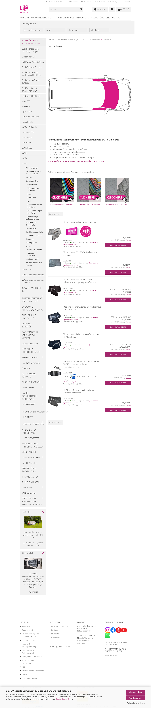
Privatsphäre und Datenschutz (33, 672)
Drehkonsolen (30, 345)
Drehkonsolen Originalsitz (31, 225)
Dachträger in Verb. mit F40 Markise (33, 174)
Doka (29, 196)
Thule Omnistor (31, 483)
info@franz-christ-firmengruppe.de (85, 640)
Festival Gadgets (31, 364)
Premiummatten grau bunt (89, 206)
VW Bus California (29, 128)
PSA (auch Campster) (30, 118)
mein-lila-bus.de (112, 657)
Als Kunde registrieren (59, 628)
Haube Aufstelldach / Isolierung (30, 397)
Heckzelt (29, 179)
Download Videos (28, 642)
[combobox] (55, 215)
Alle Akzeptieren (135, 692)
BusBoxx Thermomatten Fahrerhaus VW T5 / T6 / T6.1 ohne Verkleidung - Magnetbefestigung (81, 366)
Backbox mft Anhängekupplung (32, 310)
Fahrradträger (31, 230)
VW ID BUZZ (27, 149)
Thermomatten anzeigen (33, 191)
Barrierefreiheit (27, 632)
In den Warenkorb (118, 247)
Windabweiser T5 (32, 261)
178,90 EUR (33, 594)
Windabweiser (29, 494)
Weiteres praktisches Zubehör (34, 265)
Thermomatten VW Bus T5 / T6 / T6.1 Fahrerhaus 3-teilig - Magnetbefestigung (79, 282)
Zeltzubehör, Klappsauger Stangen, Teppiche (32, 503)
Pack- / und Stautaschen (30, 256)
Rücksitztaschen (32, 182)
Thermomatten (31, 186)
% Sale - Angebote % (32, 291)
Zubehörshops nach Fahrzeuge (31, 44)
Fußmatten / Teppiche (29, 377)
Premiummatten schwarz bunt (62, 206)
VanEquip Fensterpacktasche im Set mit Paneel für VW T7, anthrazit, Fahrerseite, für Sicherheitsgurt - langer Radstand (33, 582)
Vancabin (27, 489)
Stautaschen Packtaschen (29, 471)
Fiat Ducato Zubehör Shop (33, 63)
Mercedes (26, 108)
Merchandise (29, 453)
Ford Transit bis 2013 (31, 97)
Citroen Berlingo (29, 58)
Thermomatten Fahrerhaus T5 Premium (79, 224)
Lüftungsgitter (31, 244)
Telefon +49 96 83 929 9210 (56, 2)
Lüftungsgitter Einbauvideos (32, 658)
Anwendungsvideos (87, 17)
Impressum (26, 628)
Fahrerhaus (32, 199)
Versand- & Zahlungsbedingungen (30, 646)
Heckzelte (27, 418)
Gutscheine (28, 389)
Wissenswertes (66, 17)
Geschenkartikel (31, 383)
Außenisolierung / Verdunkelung (32, 301)
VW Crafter (26, 144)
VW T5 (24, 165)
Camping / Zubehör (27, 327)
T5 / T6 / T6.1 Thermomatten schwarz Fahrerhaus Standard (78, 393)
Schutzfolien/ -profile (34, 251)
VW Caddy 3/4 (28, 134)
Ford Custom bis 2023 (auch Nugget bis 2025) (31, 75)
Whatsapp (73, 2)
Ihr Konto (54, 632)
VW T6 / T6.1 (27, 271)
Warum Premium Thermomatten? (28, 663)
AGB (23, 668)
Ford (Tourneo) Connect (32, 69)
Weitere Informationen (136, 703)
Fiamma (26, 369)
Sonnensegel (29, 464)
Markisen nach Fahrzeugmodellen (33, 447)
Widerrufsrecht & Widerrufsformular (28, 653)
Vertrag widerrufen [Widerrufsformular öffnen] (60, 648)
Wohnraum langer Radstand (34, 213)
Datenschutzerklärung (64, 699)
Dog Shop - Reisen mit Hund (31, 352)
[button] (100, 2)
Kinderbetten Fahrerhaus (29, 433)
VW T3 (24, 154)
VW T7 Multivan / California (33, 276)
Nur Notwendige (135, 698)
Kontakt (24, 17)
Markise (29, 248)
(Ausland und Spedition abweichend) (75, 384)
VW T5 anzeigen (32, 169)
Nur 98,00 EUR (33, 545)
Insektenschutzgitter (34, 237)
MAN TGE (26, 102)
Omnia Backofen (31, 459)
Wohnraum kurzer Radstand (34, 207)
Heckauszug (28, 406)
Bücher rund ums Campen (29, 318)
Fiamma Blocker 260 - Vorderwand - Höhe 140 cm (33, 537)
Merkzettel (126, 2)
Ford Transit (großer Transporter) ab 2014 (31, 91)
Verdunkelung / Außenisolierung (32, 219)
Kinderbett (30, 241)
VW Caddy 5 (27, 139)
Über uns (105, 17)
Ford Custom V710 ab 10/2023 (31, 83)
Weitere (116, 17)
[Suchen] (81, 9)
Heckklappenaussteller (35, 233)
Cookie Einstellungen (29, 680)
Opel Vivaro (27, 113)
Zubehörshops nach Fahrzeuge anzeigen (30, 52)
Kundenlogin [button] (113, 2)
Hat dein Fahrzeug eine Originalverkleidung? (30, 636)
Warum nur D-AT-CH (41, 17)
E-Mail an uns (86, 2)
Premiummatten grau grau (116, 206)
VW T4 (24, 160)
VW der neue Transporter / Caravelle (33, 283)
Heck (29, 203)
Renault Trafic (27, 123)
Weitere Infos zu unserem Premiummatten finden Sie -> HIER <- (76, 163)
